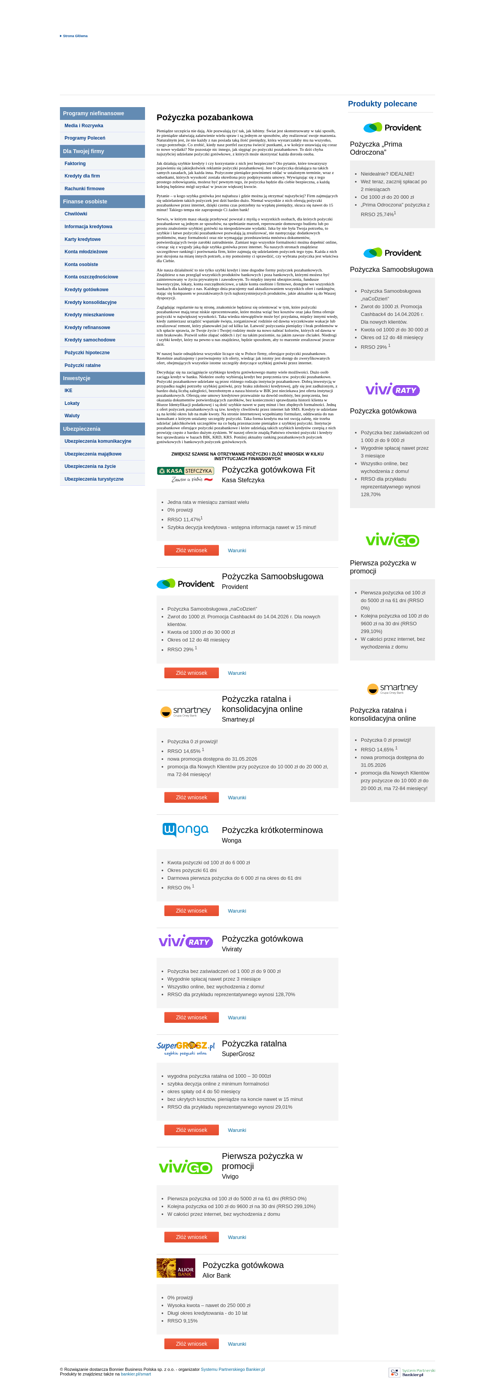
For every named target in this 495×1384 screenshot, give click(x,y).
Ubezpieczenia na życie (90, 466)
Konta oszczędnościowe (91, 277)
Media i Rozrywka (84, 125)
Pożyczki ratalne (83, 365)
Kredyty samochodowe (90, 340)
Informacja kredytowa (88, 226)
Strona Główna (75, 36)
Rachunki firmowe (84, 188)
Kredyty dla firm (82, 176)
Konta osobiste (81, 264)
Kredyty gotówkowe (86, 289)
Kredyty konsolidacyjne (91, 302)
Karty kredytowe (83, 239)
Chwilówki (76, 214)
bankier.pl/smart (136, 1374)
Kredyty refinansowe (87, 327)
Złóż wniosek (191, 550)
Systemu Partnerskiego (223, 1369)
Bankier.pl (255, 1369)
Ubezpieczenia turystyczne (94, 479)
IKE (68, 390)
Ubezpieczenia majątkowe (93, 454)
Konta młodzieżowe (86, 251)
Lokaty (72, 403)
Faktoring (75, 163)
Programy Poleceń (85, 138)
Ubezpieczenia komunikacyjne (98, 441)
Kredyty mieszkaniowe (89, 314)
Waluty (72, 415)
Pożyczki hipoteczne (87, 352)
